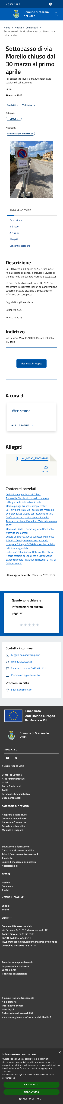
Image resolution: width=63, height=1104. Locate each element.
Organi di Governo (12, 775)
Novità (18, 27)
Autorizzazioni (10, 866)
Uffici (5, 782)
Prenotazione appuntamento (17, 962)
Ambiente (7, 858)
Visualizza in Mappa (31, 363)
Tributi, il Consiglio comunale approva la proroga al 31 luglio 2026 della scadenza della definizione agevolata (30, 544)
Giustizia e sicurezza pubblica (18, 850)
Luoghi (5, 906)
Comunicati (32, 27)
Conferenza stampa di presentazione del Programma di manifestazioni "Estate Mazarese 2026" (31, 521)
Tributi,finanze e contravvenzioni (20, 854)
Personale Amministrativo (16, 794)
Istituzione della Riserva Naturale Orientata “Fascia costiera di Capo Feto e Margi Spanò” (29, 554)
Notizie (6, 882)
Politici (5, 790)
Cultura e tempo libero (14, 818)
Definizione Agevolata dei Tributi (23, 494)
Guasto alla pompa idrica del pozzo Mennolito (30, 536)
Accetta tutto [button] (31, 1084)
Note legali (8, 1009)
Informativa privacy (12, 1005)
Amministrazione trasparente (18, 998)
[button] (31, 1098)
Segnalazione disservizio (15, 966)
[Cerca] (56, 14)
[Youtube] (7, 758)
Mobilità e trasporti (12, 830)
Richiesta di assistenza (14, 973)
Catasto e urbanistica (13, 826)
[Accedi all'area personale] (51, 4)
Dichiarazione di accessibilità (17, 1013)
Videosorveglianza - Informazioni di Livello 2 (26, 1017)
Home (7, 27)
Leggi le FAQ (9, 970)
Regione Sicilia (12, 4)
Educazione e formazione (15, 846)
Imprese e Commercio (14, 822)
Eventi (5, 909)
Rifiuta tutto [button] (31, 1092)
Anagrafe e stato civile (14, 814)
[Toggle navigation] (6, 14)
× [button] (59, 1052)
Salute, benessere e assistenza (19, 862)
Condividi (13, 105)
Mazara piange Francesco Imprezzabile (26, 506)
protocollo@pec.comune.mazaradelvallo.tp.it (32, 942)
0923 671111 (28, 945)
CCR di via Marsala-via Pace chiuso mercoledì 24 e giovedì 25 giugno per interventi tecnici (30, 511)
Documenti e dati (11, 798)
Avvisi (5, 890)
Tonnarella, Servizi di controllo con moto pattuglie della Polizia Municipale (27, 500)
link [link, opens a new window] (13, 1078)
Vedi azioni (29, 105)
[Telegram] (16, 758)
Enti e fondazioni (11, 786)
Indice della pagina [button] (20, 209)
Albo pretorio (9, 1002)
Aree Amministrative (13, 778)
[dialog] (31, 1076)
